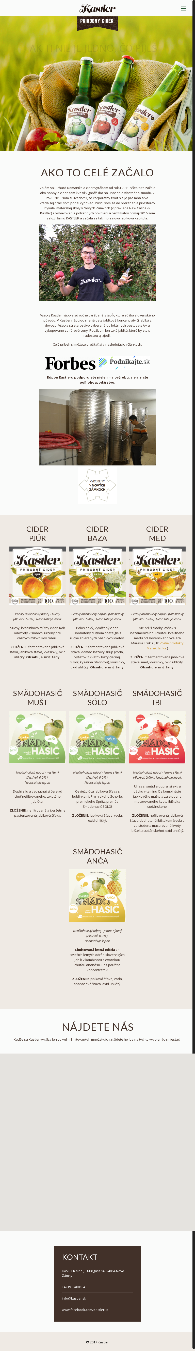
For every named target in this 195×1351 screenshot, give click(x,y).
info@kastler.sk (74, 1296)
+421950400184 (73, 1285)
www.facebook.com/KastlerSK (85, 1308)
